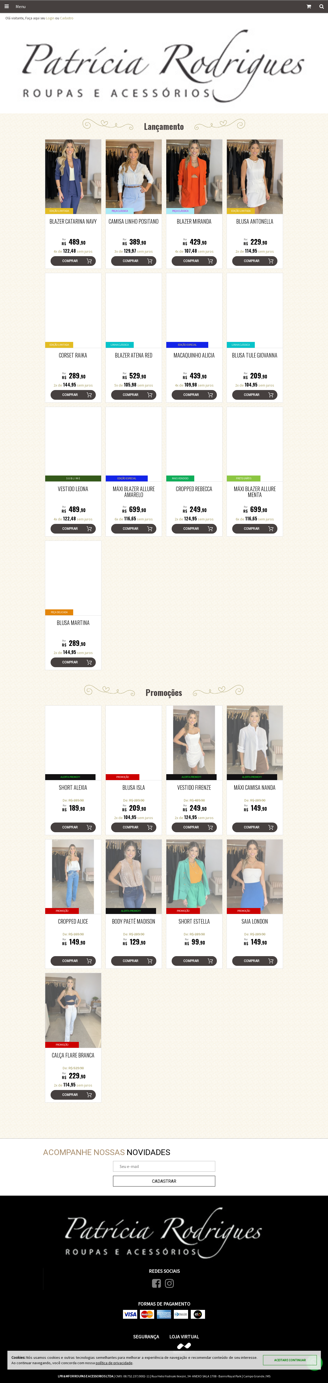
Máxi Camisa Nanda (255, 787)
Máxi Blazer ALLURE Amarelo (134, 492)
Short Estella (194, 921)
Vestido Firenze (194, 787)
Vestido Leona (73, 489)
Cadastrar (164, 1181)
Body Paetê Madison (133, 921)
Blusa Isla (133, 787)
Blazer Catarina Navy (73, 221)
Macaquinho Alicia (194, 355)
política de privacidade (114, 1362)
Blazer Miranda (194, 221)
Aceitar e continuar (289, 1360)
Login (50, 18)
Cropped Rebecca (194, 489)
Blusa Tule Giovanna (254, 355)
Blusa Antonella (254, 221)
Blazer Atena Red (133, 355)
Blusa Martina (73, 623)
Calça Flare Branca (73, 1055)
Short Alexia (73, 787)
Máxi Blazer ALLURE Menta (255, 492)
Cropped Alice (73, 921)
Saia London (255, 921)
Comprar (70, 261)
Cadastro (66, 18)
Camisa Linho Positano (133, 221)
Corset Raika (73, 355)
